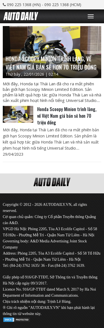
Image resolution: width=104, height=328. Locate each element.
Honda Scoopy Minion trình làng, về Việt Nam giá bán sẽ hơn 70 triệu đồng (67, 116)
